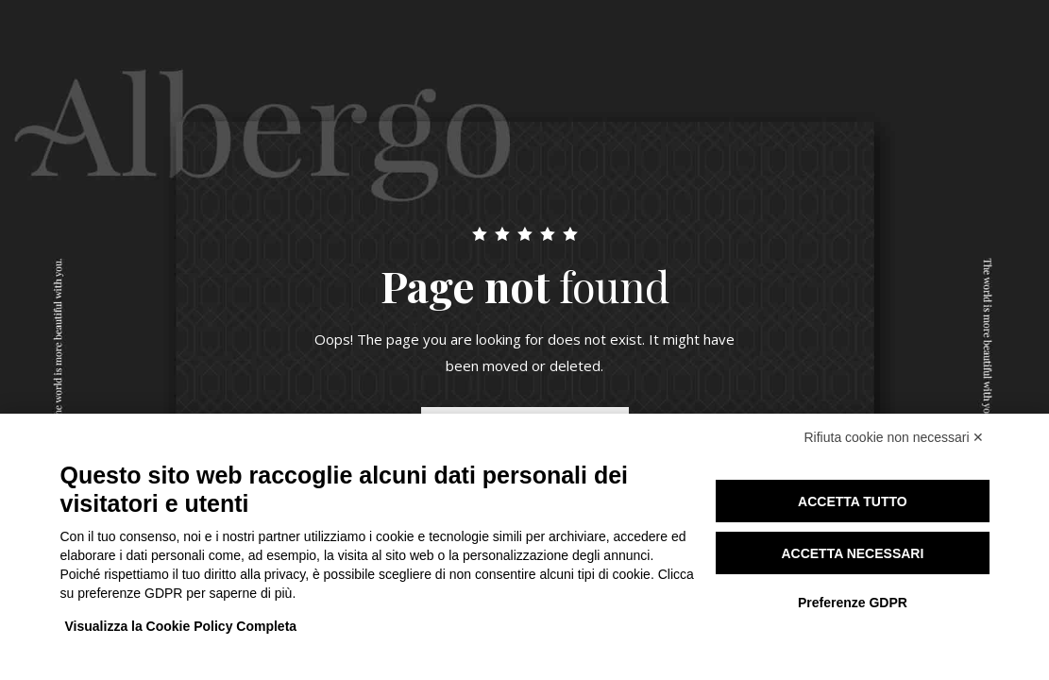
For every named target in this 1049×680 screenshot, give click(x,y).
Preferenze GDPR (852, 602)
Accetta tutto (852, 501)
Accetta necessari (852, 553)
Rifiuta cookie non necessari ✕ (894, 437)
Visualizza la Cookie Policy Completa (181, 626)
